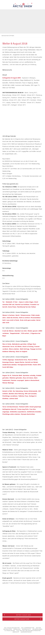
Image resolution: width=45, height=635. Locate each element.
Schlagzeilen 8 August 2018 (11, 78)
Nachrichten (7, 629)
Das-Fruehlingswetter (12, 627)
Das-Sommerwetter (27, 627)
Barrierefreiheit (26, 632)
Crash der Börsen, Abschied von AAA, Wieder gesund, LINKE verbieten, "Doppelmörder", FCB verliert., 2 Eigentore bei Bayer (22, 333)
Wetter (38, 627)
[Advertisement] (22, 21)
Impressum (16, 629)
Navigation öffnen (8, 35)
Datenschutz (26, 629)
